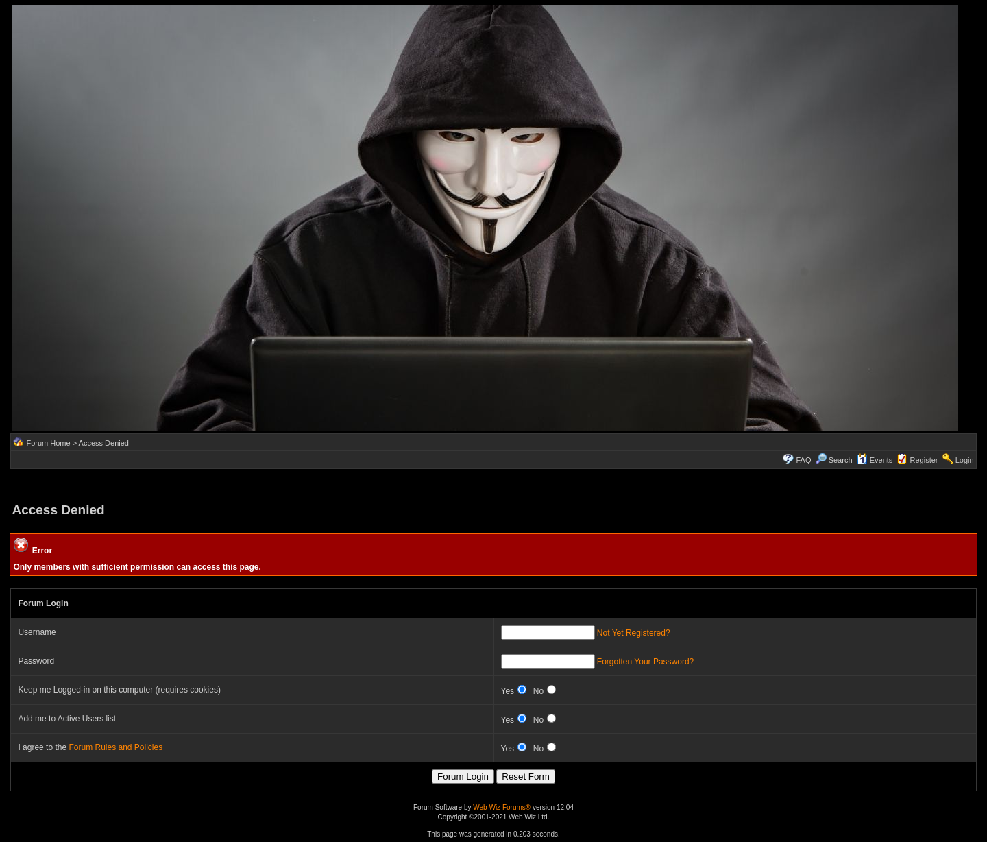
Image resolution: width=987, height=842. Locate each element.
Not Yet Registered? (633, 633)
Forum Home (48, 443)
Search (834, 460)
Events (875, 460)
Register (924, 460)
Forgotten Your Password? (645, 661)
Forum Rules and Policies (115, 747)
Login (964, 460)
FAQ (803, 460)
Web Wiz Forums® (502, 807)
